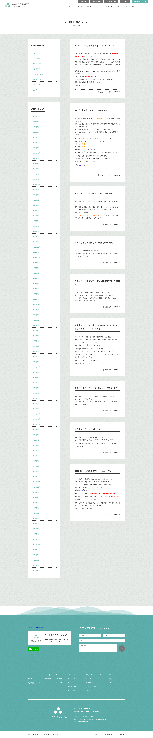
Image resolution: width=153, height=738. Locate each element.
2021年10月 (36, 257)
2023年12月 (36, 148)
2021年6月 (36, 273)
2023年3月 (36, 174)
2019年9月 (36, 372)
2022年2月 (36, 236)
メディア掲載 (37, 63)
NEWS (124, 1)
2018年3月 (36, 461)
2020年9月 (36, 320)
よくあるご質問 (111, 1)
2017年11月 (36, 482)
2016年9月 (36, 555)
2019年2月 (36, 403)
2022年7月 (36, 210)
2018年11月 (36, 419)
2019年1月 (36, 409)
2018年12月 (36, 414)
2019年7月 (36, 382)
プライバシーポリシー (50, 734)
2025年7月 (36, 116)
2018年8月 (36, 435)
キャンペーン (37, 84)
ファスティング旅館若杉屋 (36, 628)
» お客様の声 (87, 690)
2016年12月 (36, 539)
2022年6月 (36, 216)
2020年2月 (36, 351)
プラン (99, 6)
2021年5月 (36, 278)
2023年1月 (36, 179)
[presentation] (94, 656)
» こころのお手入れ (73, 682)
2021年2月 (36, 294)
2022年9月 (36, 200)
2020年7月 (36, 325)
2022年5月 (36, 221)
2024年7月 (36, 127)
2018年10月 (36, 424)
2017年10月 (36, 487)
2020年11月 (36, 309)
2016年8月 (36, 560)
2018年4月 (36, 456)
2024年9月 (36, 122)
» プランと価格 (58, 678)
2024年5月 (36, 137)
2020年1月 (36, 356)
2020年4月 (36, 341)
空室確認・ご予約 (140, 1)
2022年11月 (36, 189)
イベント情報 (37, 58)
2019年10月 (36, 367)
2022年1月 (36, 242)
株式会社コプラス (37, 734)
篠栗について (136, 6)
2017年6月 (36, 508)
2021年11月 (36, 252)
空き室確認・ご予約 (34, 683)
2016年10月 (36, 549)
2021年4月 (36, 283)
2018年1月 (36, 471)
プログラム (90, 6)
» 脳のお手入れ (72, 686)
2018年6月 (36, 445)
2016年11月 (36, 544)
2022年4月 (36, 226)
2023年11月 (36, 153)
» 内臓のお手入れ (72, 678)
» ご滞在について (88, 678)
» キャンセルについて (89, 682)
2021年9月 (36, 262)
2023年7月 (36, 158)
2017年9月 (36, 492)
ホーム (71, 6)
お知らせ (35, 53)
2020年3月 (36, 346)
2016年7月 (36, 565)
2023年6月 (36, 163)
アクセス (126, 6)
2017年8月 (36, 497)
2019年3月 (36, 398)
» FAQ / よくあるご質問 (90, 686)
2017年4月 (36, 518)
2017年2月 (36, 529)
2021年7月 (36, 268)
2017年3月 (36, 523)
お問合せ (83, 1)
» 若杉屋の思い (48, 678)
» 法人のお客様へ (59, 682)
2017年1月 (36, 534)
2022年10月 (36, 195)
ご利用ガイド (109, 6)
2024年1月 (36, 142)
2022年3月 (36, 231)
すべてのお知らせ (38, 74)
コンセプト (80, 6)
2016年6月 (36, 570)
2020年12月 (36, 304)
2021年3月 (36, 289)
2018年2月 (36, 466)
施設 (118, 6)
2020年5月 (36, 335)
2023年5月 (36, 169)
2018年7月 (36, 440)
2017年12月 (36, 476)
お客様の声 (96, 1)
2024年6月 (36, 132)
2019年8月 (36, 377)
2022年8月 (36, 205)
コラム (146, 6)
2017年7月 (36, 502)
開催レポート (37, 79)
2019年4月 (36, 393)
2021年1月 (36, 299)
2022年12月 (36, 184)
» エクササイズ (72, 690)
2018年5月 (36, 450)
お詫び (35, 90)
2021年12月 (36, 247)
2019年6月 (36, 388)
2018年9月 (36, 429)
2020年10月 (36, 315)
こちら (82, 85)
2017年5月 (36, 513)
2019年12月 (36, 362)
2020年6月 (36, 330)
